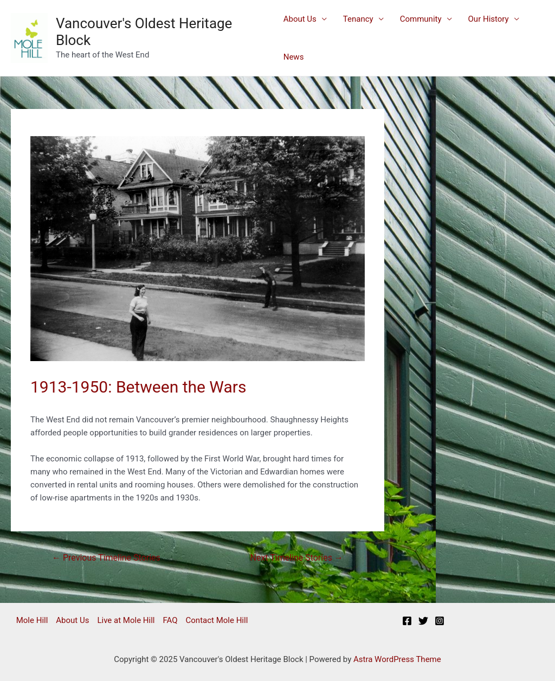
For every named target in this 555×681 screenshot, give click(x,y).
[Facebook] (407, 621)
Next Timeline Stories (296, 557)
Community (421, 19)
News (293, 57)
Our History (488, 19)
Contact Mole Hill (217, 620)
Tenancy (358, 19)
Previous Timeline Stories (106, 557)
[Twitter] (423, 621)
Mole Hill (32, 620)
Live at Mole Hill (125, 620)
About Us (300, 19)
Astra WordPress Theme (397, 659)
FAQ (170, 620)
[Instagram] (439, 621)
